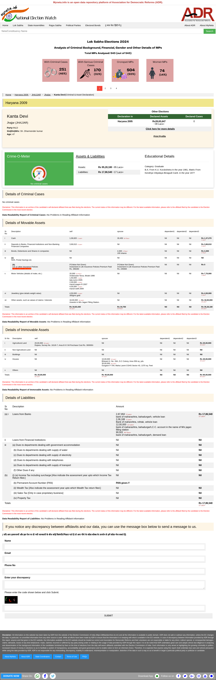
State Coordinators (42, 657)
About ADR (190, 25)
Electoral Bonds (93, 25)
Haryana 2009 (22, 94)
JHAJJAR (36, 94)
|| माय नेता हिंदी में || (113, 25)
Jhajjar (47, 94)
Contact (58, 657)
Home (5, 25)
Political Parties (73, 25)
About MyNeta (207, 25)
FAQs (84, 657)
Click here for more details (160, 129)
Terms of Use (72, 657)
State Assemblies (36, 25)
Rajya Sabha (55, 25)
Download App (145, 676)
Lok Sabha (18, 25)
